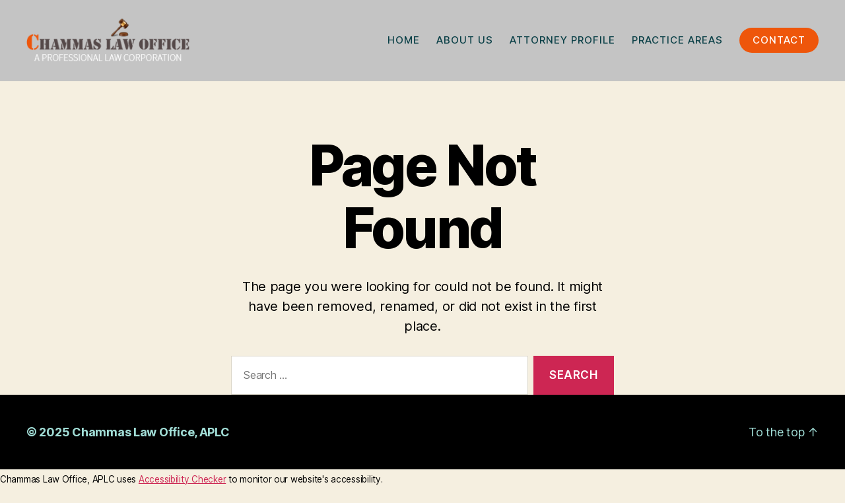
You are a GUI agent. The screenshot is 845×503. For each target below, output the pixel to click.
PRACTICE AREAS (677, 42)
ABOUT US (464, 42)
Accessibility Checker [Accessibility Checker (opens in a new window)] (182, 483)
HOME (404, 42)
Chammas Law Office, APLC (151, 436)
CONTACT (779, 42)
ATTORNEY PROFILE (562, 42)
